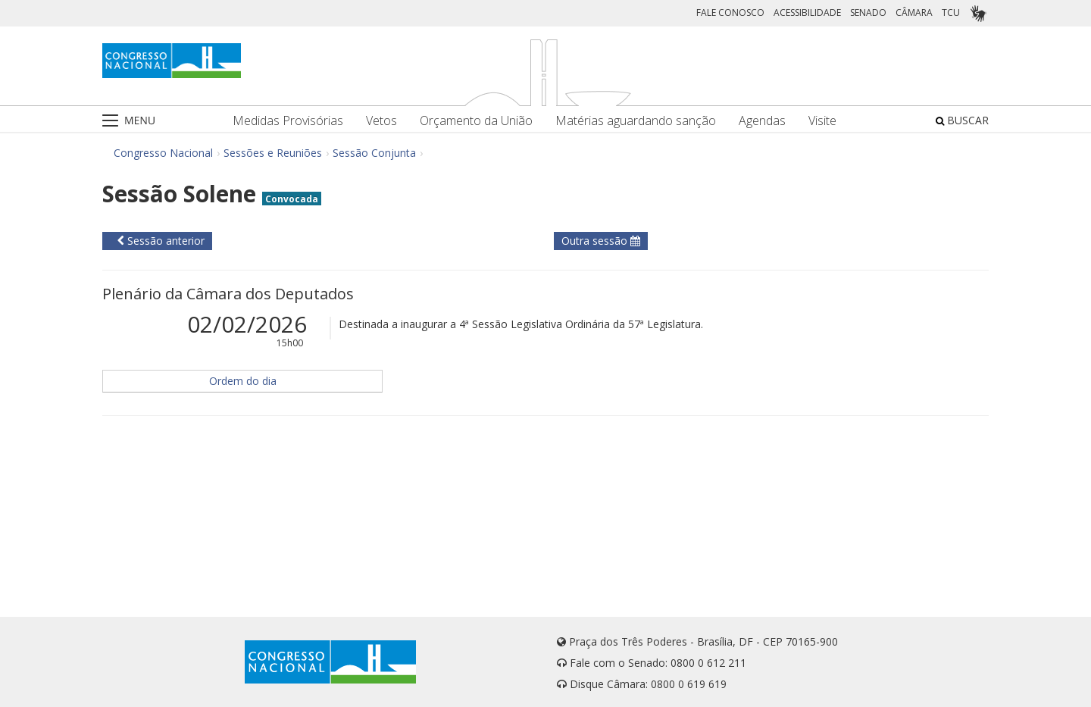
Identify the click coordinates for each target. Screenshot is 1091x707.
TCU (951, 12)
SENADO (868, 12)
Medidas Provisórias (288, 121)
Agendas (762, 121)
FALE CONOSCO (730, 12)
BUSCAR (962, 120)
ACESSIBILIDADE (807, 12)
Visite (822, 121)
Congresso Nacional (163, 152)
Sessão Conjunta (374, 152)
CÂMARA (914, 12)
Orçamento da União (476, 121)
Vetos (381, 121)
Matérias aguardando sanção (635, 121)
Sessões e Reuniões (273, 152)
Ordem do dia (243, 381)
